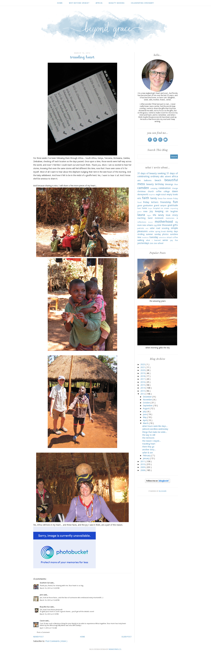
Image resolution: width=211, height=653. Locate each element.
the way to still (148, 435)
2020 (143, 370)
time (139, 237)
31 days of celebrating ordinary (157, 175)
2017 (143, 379)
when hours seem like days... (155, 426)
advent (168, 176)
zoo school (158, 243)
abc (162, 176)
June (145, 414)
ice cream (165, 208)
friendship (165, 202)
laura (141, 215)
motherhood (164, 221)
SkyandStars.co (114, 649)
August (146, 408)
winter (165, 240)
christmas (141, 191)
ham (139, 208)
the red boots (148, 438)
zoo (151, 243)
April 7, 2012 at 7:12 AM (48, 628)
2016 (143, 382)
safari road (155, 228)
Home (60, 3)
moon (150, 222)
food (139, 202)
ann (139, 180)
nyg (155, 225)
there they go (148, 447)
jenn (42, 595)
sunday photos (161, 234)
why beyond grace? (79, 3)
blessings (169, 184)
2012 (143, 394)
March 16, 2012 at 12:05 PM (49, 588)
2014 (143, 388)
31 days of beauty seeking (151, 173)
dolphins (152, 195)
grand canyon (160, 205)
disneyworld (142, 194)
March (146, 423)
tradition (145, 237)
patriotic (140, 228)
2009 (143, 467)
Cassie (42, 621)
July (145, 411)
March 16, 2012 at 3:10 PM (49, 614)
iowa (145, 211)
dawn (175, 191)
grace (139, 205)
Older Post (126, 637)
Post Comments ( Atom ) (56, 641)
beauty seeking (117, 3)
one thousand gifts (167, 225)
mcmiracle (159, 218)
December (147, 397)
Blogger (162, 491)
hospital (156, 208)
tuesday (153, 237)
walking (140, 240)
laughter (174, 211)
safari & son (147, 452)
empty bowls (172, 194)
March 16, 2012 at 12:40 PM (49, 600)
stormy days (172, 231)
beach (158, 180)
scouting (165, 228)
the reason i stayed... (151, 441)
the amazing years (158, 301)
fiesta (160, 198)
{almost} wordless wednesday (155, 429)
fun (175, 202)
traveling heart (148, 444)
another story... (149, 449)
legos (149, 215)
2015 (143, 385)
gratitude (173, 205)
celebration (165, 188)
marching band (144, 218)
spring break (160, 231)
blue (176, 184)
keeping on (161, 211)
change (175, 188)
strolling (140, 234)
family (153, 198)
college (167, 191)
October (147, 403)
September (148, 405)
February (147, 455)
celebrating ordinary (142, 3)
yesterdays (143, 243)
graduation (148, 205)
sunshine (174, 234)
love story (172, 215)
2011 (143, 461)
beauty (150, 184)
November (148, 399)
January (146, 458)
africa (99, 3)
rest (146, 228)
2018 (143, 376)
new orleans (147, 225)
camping (153, 188)
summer (149, 234)
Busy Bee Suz (45, 607)
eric (139, 198)
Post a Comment (43, 632)
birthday (159, 184)
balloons (147, 180)
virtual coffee (172, 237)
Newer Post (38, 637)
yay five (174, 240)
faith (145, 198)
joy (151, 211)
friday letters (150, 202)
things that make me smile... (154, 432)
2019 (143, 373)
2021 (143, 367)
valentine (162, 237)
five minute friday (170, 198)
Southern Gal (45, 583)
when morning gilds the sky (157, 347)
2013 (143, 391)
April (145, 420)
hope (150, 208)
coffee (158, 191)
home (144, 208)
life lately (158, 215)
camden (143, 188)
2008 (143, 470)
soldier (151, 231)
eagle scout (161, 194)
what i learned (153, 240)
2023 (143, 364)
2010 (143, 464)
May (145, 417)
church (151, 191)
